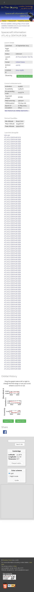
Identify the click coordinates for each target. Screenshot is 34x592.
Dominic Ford (7, 560)
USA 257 (7, 135)
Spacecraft (12, 21)
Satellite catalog (23, 21)
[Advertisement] (17, 501)
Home (4, 21)
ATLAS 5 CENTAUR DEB (12, 139)
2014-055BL (20, 70)
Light (11, 473)
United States (20, 62)
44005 (18, 65)
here (15, 566)
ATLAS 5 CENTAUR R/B (12, 137)
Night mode (13, 476)
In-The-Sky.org (9, 7)
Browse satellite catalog (9, 24)
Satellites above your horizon (17, 26)
